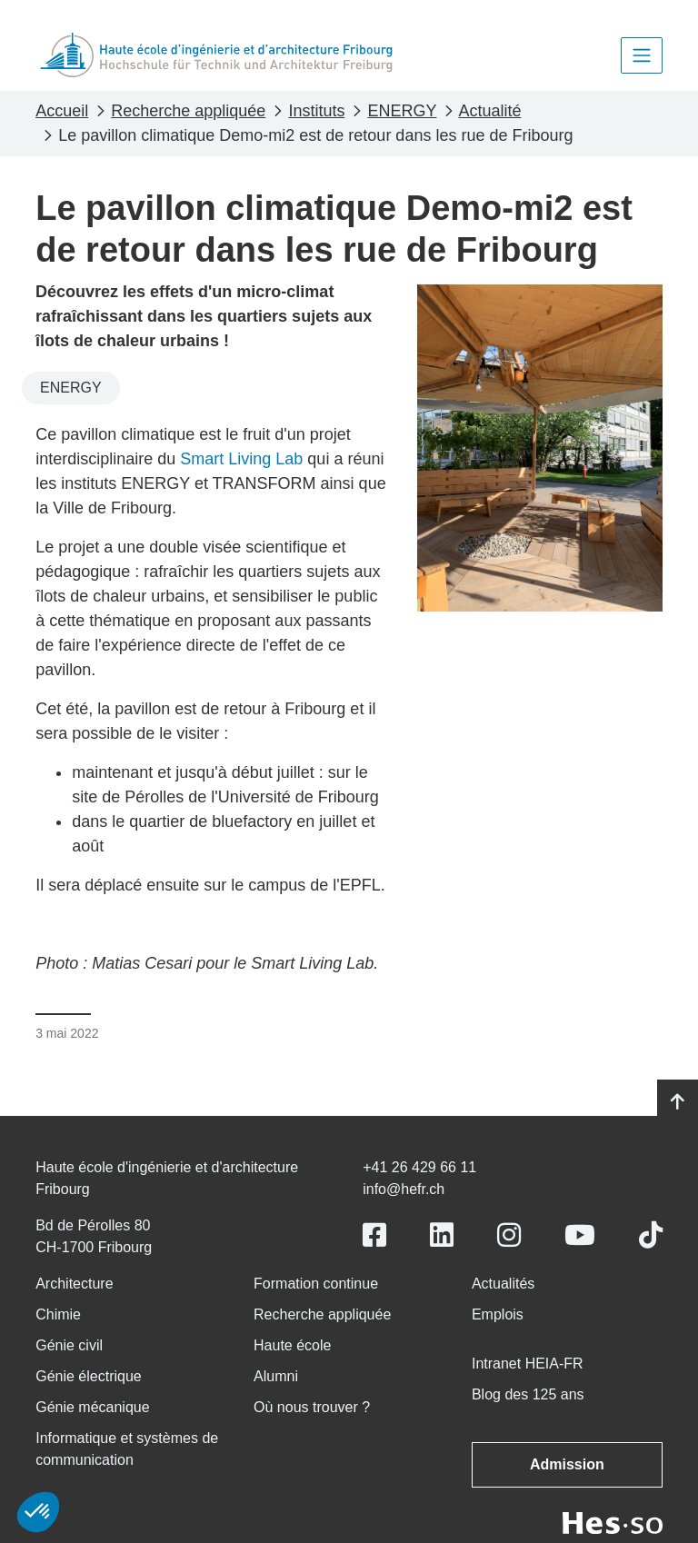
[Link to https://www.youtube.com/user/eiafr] (579, 1235)
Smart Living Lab (241, 459)
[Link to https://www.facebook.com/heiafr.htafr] (374, 1235)
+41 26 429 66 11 (419, 1167)
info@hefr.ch (403, 1189)
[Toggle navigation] (642, 55)
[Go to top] (677, 1102)
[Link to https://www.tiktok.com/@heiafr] (651, 1235)
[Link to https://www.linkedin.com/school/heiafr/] (442, 1235)
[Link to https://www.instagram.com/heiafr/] (509, 1235)
